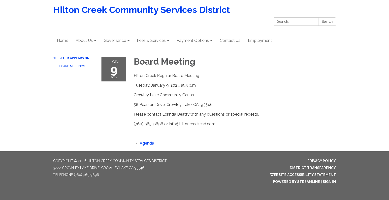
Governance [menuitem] (115, 40)
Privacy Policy (321, 161)
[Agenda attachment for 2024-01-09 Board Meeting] (147, 143)
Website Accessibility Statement (303, 175)
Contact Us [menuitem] (230, 40)
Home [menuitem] (62, 40)
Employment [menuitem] (260, 40)
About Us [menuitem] (84, 40)
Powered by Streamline (296, 182)
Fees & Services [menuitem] (151, 40)
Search (327, 22)
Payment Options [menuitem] (193, 40)
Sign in (329, 182)
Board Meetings (72, 66)
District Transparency (313, 168)
